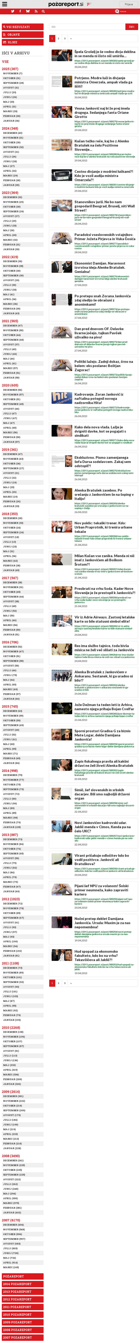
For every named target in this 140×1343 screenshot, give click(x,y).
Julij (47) (9, 413)
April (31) (9, 106)
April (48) (9, 427)
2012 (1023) (11, 899)
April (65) (9, 684)
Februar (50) (11, 437)
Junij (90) (10, 803)
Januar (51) (11, 634)
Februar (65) (11, 758)
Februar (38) (11, 565)
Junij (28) (10, 161)
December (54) (12, 389)
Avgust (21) (11, 151)
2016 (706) (10, 642)
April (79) (10, 877)
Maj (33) (8, 101)
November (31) (13, 137)
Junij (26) (10, 97)
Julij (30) (9, 285)
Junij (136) (10, 1060)
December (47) (12, 325)
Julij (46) (9, 670)
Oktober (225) (12, 1170)
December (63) (12, 711)
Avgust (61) (11, 922)
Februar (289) (12, 1079)
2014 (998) (10, 770)
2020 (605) (10, 385)
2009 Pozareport (17, 1322)
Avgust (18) (11, 537)
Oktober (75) (12, 784)
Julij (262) (10, 1184)
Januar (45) (11, 570)
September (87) (13, 1046)
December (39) (12, 261)
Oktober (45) (11, 591)
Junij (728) (10, 1253)
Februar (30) (11, 116)
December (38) (12, 582)
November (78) (13, 908)
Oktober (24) (12, 527)
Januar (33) (11, 506)
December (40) (12, 133)
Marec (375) (11, 1203)
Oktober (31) (11, 78)
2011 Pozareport (17, 1307)
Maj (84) (8, 872)
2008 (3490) (11, 1156)
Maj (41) (8, 294)
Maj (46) (8, 358)
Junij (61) (10, 739)
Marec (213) (11, 1138)
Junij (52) (10, 610)
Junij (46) (10, 354)
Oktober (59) (11, 720)
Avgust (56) (11, 665)
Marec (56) (10, 432)
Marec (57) (10, 368)
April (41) (9, 363)
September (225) (14, 1174)
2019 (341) (10, 449)
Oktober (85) (11, 913)
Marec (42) (10, 560)
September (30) (13, 275)
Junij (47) (10, 418)
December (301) (13, 1096)
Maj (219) (9, 1129)
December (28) (12, 518)
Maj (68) (8, 744)
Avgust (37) (11, 344)
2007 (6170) (11, 1220)
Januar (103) (12, 1019)
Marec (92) (10, 1010)
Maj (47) (9, 423)
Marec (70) (10, 881)
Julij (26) (9, 156)
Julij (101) (10, 991)
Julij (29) (9, 220)
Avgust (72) (11, 794)
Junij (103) (10, 996)
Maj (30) (8, 230)
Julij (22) (9, 477)
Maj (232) (9, 1065)
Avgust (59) (11, 858)
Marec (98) (10, 817)
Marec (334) (11, 1074)
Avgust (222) (12, 1179)
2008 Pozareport (17, 1330)
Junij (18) (10, 482)
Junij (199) (10, 1124)
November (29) (13, 202)
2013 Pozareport (17, 1291)
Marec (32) (10, 239)
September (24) (13, 532)
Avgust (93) (11, 986)
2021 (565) (10, 321)
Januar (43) (11, 313)
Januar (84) (11, 763)
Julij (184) (10, 1119)
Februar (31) (11, 244)
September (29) (13, 211)
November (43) (13, 458)
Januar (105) (12, 827)
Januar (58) (11, 377)
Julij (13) (9, 541)
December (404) (13, 1224)
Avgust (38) (11, 601)
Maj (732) (9, 1257)
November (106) (14, 1036)
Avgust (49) (11, 729)
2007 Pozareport (17, 1337)
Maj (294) (9, 1193)
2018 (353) (10, 514)
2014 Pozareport (17, 1284)
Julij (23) (9, 92)
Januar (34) (11, 120)
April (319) (10, 1069)
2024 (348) (10, 128)
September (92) (13, 982)
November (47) (13, 651)
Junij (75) (10, 675)
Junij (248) (10, 1188)
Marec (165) (11, 1267)
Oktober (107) (12, 1041)
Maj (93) (8, 936)
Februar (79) (12, 822)
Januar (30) (11, 185)
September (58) (13, 660)
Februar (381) (12, 1207)
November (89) (13, 972)
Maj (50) (8, 615)
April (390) (10, 1198)
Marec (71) (10, 753)
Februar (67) (12, 886)
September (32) (13, 147)
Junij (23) (10, 546)
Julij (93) (9, 927)
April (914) (10, 1262)
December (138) (13, 1032)
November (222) (14, 1101)
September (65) (13, 853)
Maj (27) (9, 166)
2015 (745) (10, 706)
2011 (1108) (10, 963)
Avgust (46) (11, 408)
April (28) (9, 235)
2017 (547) (10, 578)
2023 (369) (10, 192)
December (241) (13, 1160)
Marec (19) (10, 496)
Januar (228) (12, 1148)
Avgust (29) (11, 280)
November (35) (13, 266)
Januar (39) (11, 249)
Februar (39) (11, 308)
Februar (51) (11, 372)
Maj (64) (8, 679)
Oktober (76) (12, 848)
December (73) (12, 839)
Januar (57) (11, 441)
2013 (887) (10, 835)
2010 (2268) (11, 1027)
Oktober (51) (11, 399)
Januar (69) (11, 891)
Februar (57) (11, 694)
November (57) (13, 394)
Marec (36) (10, 303)
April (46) (9, 620)
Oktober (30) (11, 142)
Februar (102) (12, 950)
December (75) (12, 775)
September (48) (13, 339)
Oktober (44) (12, 335)
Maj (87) (9, 1001)
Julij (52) (9, 734)
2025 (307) (10, 69)
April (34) (9, 299)
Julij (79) (9, 863)
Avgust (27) (11, 216)
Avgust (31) (11, 87)
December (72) (12, 903)
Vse (5, 61)
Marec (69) (10, 689)
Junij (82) (10, 867)
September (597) (14, 1239)
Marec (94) (10, 946)
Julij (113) (10, 1055)
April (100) (10, 941)
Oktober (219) (12, 1105)
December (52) (12, 646)
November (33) (13, 522)
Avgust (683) (11, 1243)
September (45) (13, 404)
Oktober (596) (12, 1234)
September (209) (14, 1110)
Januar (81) (11, 955)
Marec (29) (10, 175)
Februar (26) (11, 501)
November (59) (13, 715)
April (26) (9, 492)
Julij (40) (9, 349)
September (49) (13, 725)
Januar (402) (12, 1212)
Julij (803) (10, 1248)
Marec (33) (10, 111)
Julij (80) (9, 798)
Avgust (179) (12, 1115)
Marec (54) (10, 625)
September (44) (13, 596)
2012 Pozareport (17, 1299)
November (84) (13, 844)
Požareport (13, 1276)
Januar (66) (11, 698)
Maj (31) (8, 551)
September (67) (13, 917)
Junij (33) (9, 225)
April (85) (9, 813)
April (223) (10, 1134)
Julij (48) (9, 606)
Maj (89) (8, 808)
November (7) (12, 73)
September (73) (13, 789)
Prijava (129, 4)
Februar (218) (12, 1143)
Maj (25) (8, 487)
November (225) (14, 1165)
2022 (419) (10, 257)
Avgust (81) (11, 1050)
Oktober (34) (11, 463)
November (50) (13, 330)
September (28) (13, 82)
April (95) (9, 1005)
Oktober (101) (12, 977)
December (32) (12, 197)
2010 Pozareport (17, 1314)
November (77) (13, 779)
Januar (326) (12, 1084)
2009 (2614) (11, 1091)
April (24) (9, 170)
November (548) (14, 1229)
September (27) (13, 468)
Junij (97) (10, 932)
